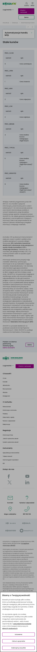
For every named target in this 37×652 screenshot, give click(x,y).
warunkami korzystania (22, 624)
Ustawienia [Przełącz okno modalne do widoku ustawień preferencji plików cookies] (18, 634)
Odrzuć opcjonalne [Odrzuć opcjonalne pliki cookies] (18, 641)
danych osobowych (9, 628)
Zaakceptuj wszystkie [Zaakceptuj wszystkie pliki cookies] (18, 648)
